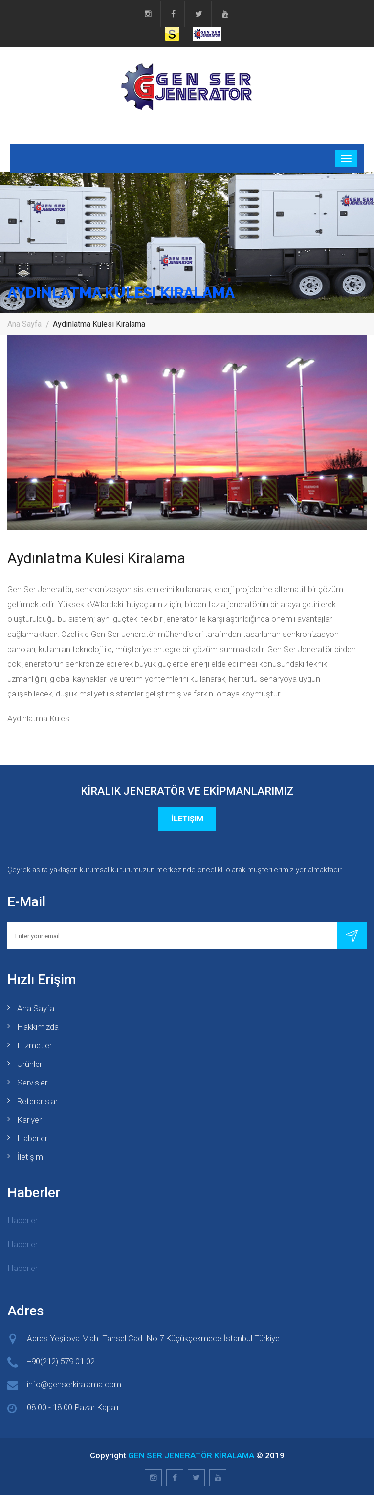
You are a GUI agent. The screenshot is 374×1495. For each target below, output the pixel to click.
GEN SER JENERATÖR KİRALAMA (191, 1455)
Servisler (32, 1082)
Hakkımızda (38, 1027)
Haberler (32, 1138)
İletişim (187, 818)
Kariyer (29, 1120)
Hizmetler (34, 1045)
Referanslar (37, 1101)
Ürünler (29, 1064)
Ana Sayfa (24, 323)
